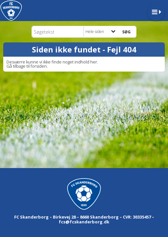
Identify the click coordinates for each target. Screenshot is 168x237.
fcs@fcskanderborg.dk (84, 222)
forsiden (39, 66)
